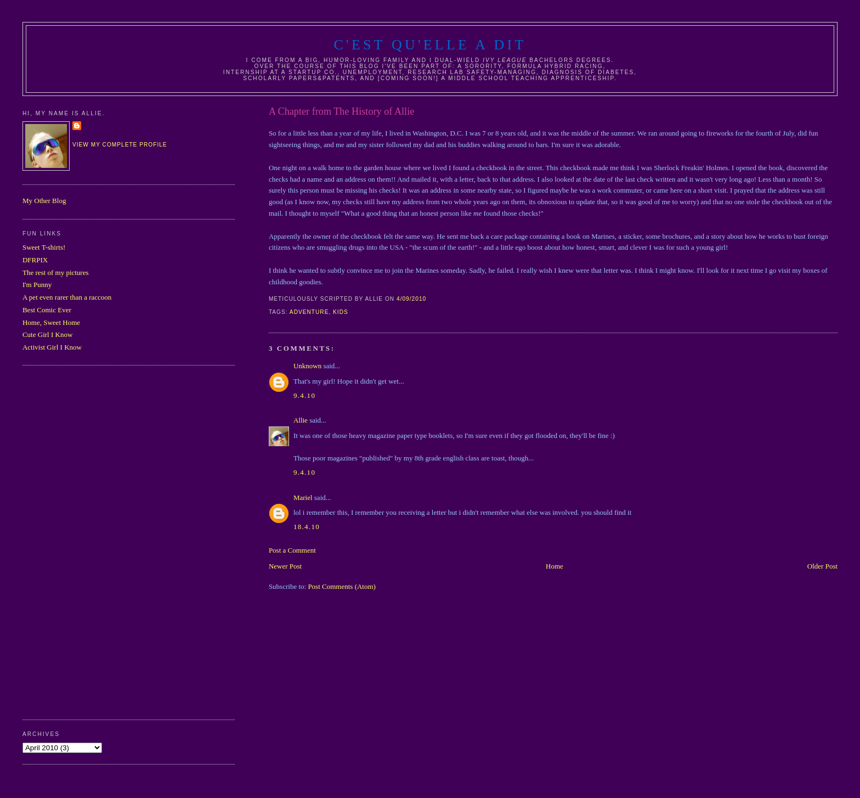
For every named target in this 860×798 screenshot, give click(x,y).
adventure (309, 312)
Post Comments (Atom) (342, 586)
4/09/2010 (411, 299)
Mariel (303, 497)
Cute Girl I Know (47, 334)
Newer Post (285, 566)
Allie (300, 420)
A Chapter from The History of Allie (341, 111)
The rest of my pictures (55, 272)
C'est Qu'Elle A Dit (429, 45)
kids (340, 312)
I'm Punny (37, 284)
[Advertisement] (66, 541)
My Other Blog (44, 200)
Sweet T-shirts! (43, 247)
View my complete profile (119, 145)
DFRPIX (35, 260)
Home (554, 566)
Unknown (307, 366)
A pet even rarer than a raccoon (66, 297)
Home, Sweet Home (51, 322)
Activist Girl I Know (52, 347)
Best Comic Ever (46, 310)
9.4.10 (304, 395)
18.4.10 (306, 526)
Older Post (822, 566)
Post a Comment (292, 550)
